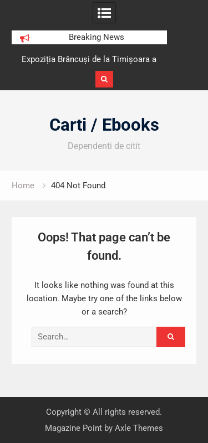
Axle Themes (139, 428)
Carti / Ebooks (104, 125)
